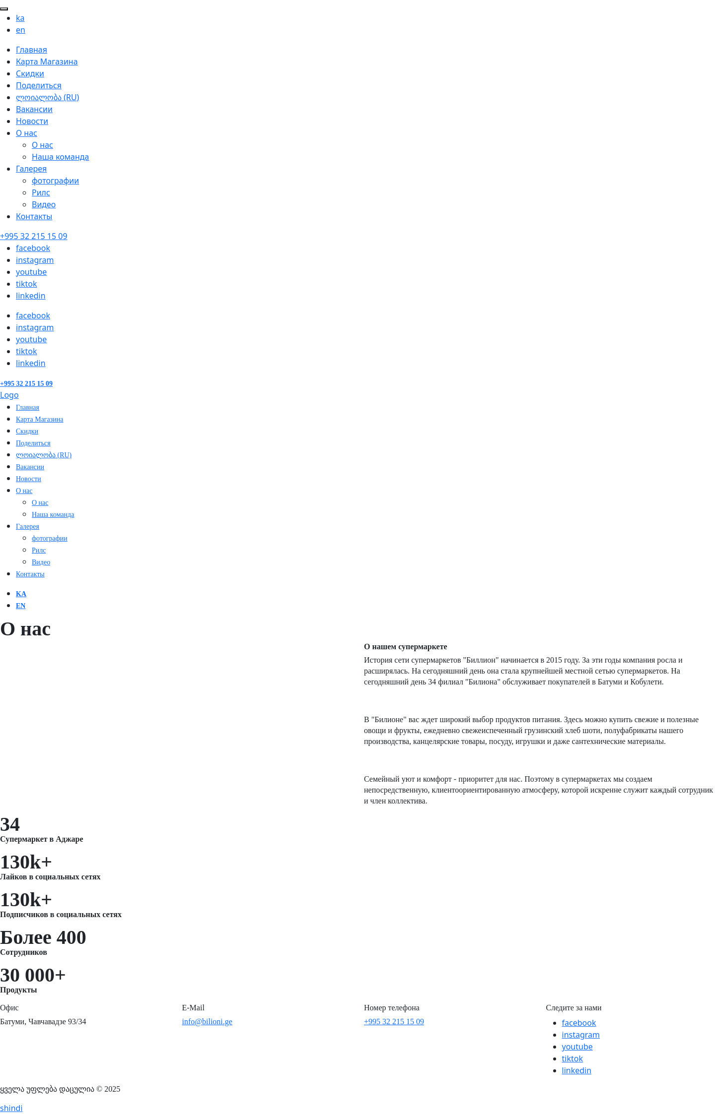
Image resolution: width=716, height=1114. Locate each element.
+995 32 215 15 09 (394, 1021)
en (20, 29)
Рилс (41, 192)
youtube (577, 1046)
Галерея (31, 168)
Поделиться (39, 85)
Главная (31, 49)
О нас (26, 132)
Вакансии (34, 109)
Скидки (30, 73)
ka (20, 17)
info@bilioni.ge (207, 1021)
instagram (581, 1034)
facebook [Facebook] (33, 248)
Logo (9, 394)
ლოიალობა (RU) (47, 97)
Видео (44, 204)
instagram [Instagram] (35, 259)
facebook (579, 1022)
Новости (32, 121)
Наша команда (60, 156)
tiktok (26, 283)
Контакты (34, 216)
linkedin (31, 295)
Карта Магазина (47, 61)
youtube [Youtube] (31, 271)
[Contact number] (34, 236)
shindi (11, 1108)
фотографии (55, 180)
